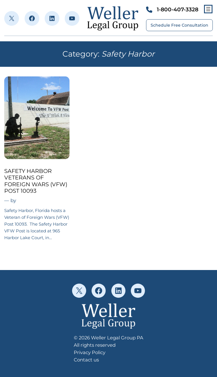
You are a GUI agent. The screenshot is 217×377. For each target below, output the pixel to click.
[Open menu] (208, 9)
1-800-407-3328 (177, 9)
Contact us (86, 360)
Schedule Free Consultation (179, 25)
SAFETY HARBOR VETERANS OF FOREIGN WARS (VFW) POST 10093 (35, 181)
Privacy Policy (89, 352)
